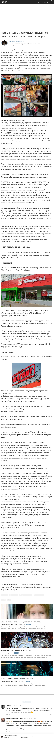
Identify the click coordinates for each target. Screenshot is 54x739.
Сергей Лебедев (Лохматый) (9, 624)
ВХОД (37, 2)
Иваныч (3, 653)
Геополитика (4, 595)
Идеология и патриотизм (25, 595)
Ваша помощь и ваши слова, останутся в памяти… (21, 622)
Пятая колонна (13, 595)
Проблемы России (38, 595)
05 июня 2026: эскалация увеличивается (17, 679)
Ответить (8, 714)
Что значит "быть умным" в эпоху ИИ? (16, 650)
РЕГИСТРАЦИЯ (45, 2)
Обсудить (26, 702)
